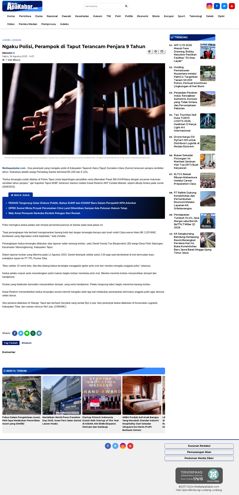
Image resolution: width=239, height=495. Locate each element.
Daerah (66, 16)
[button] (162, 51)
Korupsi (169, 16)
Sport (181, 16)
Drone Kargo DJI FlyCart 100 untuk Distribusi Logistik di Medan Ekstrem (186, 141)
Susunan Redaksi (199, 445)
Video (11, 24)
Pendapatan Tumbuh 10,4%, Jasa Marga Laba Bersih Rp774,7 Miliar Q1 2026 (186, 221)
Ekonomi (142, 16)
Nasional (52, 16)
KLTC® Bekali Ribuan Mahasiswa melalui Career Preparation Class (185, 179)
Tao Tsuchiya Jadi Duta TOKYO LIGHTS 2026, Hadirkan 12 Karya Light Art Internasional (185, 122)
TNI (108, 16)
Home (11, 16)
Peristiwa (25, 16)
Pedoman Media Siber (199, 458)
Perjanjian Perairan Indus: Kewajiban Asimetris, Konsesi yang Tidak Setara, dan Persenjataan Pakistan (185, 100)
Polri (118, 16)
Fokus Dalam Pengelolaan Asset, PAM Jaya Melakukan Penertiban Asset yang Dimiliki (21, 420)
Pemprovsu (48, 24)
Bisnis (156, 16)
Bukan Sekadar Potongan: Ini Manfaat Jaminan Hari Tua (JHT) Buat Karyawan (186, 161)
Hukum (97, 16)
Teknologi (195, 16)
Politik (129, 16)
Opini (221, 16)
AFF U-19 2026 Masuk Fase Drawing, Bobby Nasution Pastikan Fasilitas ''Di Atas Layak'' (185, 53)
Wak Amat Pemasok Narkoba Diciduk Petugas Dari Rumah (44, 213)
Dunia (39, 16)
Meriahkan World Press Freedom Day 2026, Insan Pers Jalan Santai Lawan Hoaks (61, 420)
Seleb (210, 16)
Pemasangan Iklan (199, 452)
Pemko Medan (28, 24)
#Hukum (27, 343)
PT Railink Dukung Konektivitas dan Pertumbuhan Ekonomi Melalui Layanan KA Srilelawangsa (185, 200)
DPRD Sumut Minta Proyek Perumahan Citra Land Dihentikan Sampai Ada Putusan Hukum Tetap (68, 208)
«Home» (6, 40)
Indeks (64, 24)
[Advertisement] (192, 280)
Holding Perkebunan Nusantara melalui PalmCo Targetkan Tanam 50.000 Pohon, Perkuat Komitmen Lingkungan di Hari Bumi (190, 77)
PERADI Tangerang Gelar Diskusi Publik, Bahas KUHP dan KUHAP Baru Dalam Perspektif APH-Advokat (72, 203)
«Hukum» (16, 40)
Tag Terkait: (11, 343)
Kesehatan (82, 16)
